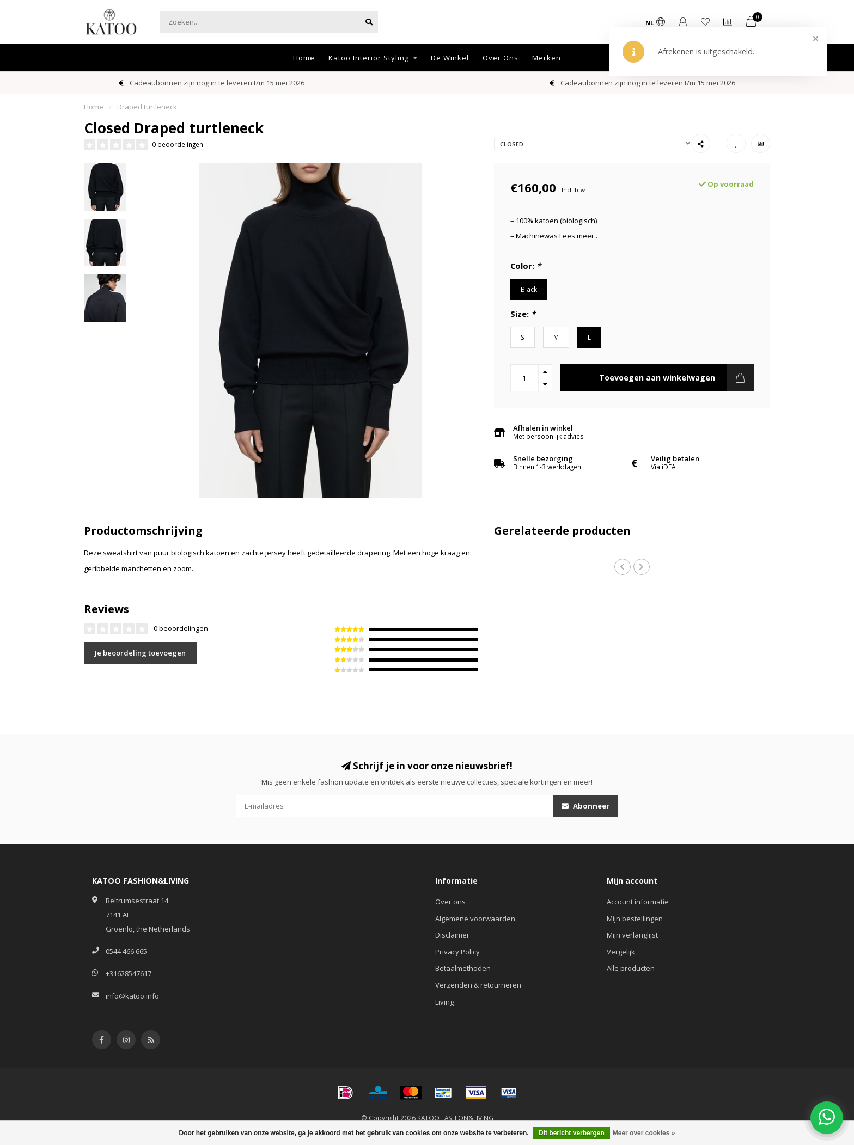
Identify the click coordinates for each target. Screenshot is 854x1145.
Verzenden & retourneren (478, 985)
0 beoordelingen (177, 144)
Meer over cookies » (644, 1133)
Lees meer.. (578, 236)
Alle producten (631, 968)
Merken (546, 58)
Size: (522, 313)
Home (304, 58)
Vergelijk (621, 952)
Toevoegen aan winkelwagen (676, 377)
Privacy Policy (457, 952)
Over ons (450, 902)
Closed (511, 144)
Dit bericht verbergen (572, 1133)
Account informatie (638, 902)
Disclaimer (452, 935)
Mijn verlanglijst (632, 935)
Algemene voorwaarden (475, 918)
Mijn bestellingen (635, 918)
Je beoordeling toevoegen (140, 653)
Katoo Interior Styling (368, 58)
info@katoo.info (132, 996)
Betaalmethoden (463, 968)
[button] (622, 567)
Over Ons (500, 58)
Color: (525, 265)
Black (529, 289)
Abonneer (585, 806)
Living (444, 1002)
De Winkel (450, 58)
